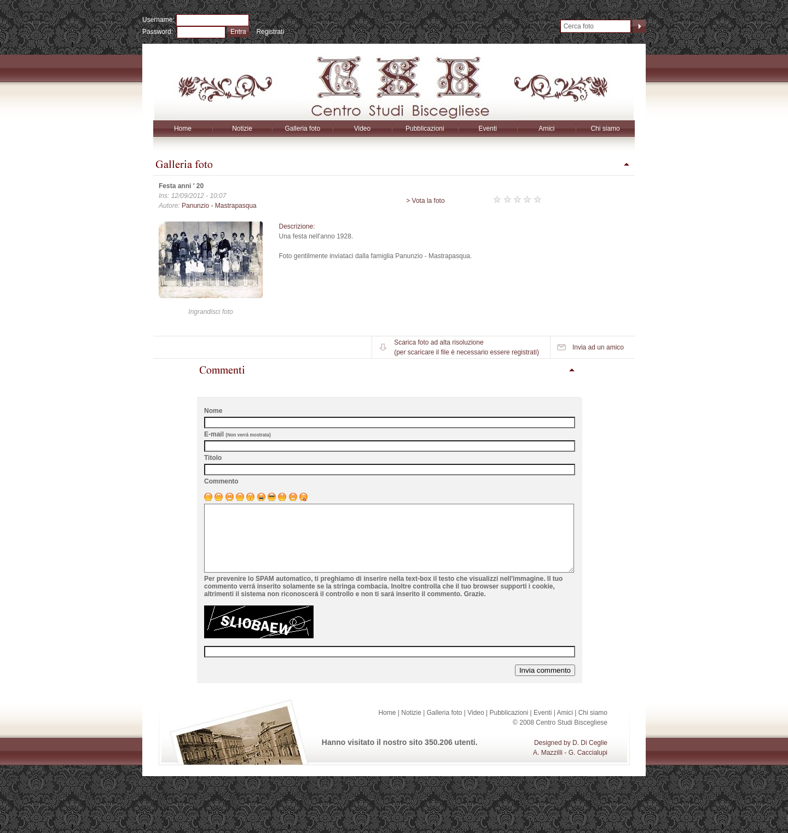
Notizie (242, 128)
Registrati (270, 32)
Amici (546, 128)
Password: (159, 32)
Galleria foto (302, 128)
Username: (159, 20)
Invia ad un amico (598, 347)
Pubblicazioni (424, 128)
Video (362, 128)
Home (183, 128)
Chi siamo (604, 128)
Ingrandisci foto (210, 312)
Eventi (488, 128)
